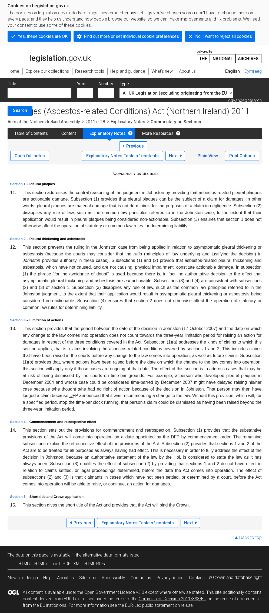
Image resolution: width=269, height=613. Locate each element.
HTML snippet (47, 563)
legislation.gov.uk (49, 56)
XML (77, 563)
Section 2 (18, 239)
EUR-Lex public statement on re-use (159, 605)
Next (173, 155)
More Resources (158, 133)
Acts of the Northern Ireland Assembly (44, 121)
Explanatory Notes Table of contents (122, 155)
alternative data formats (105, 555)
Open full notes (30, 155)
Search (20, 110)
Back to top (250, 537)
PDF (67, 563)
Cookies (197, 577)
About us (65, 577)
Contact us (141, 577)
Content (68, 133)
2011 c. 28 (95, 121)
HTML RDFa (95, 563)
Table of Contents (31, 133)
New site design (23, 577)
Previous (135, 146)
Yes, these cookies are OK (43, 36)
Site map (87, 577)
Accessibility (113, 577)
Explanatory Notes (128, 121)
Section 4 (18, 422)
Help (47, 577)
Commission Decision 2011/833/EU (172, 598)
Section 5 (18, 497)
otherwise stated (188, 592)
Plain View (208, 155)
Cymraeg (253, 71)
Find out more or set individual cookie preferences (131, 36)
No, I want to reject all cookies (223, 36)
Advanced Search (245, 100)
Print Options (242, 155)
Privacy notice (170, 577)
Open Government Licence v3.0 (114, 592)
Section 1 (18, 184)
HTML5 (25, 563)
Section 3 (18, 320)
